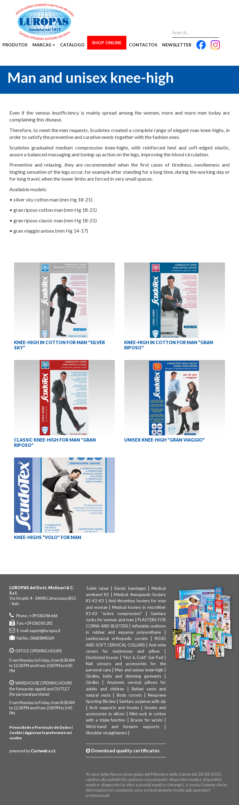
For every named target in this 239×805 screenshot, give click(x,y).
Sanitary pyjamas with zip (142, 701)
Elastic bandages (130, 588)
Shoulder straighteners (106, 732)
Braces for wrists (147, 719)
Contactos (143, 44)
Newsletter (176, 44)
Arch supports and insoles (114, 707)
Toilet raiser (97, 588)
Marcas (43, 44)
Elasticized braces (102, 657)
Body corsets (129, 695)
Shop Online (107, 42)
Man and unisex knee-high (139, 669)
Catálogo (72, 44)
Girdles (92, 682)
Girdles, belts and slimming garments (123, 676)
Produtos (14, 44)
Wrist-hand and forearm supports (122, 726)
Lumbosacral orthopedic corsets (117, 638)
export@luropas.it (45, 630)
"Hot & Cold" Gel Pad (143, 657)
